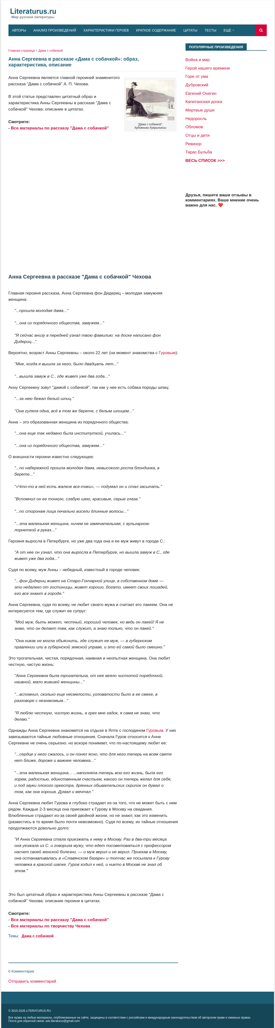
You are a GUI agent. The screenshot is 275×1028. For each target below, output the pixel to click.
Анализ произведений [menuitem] (54, 30)
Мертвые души (200, 110)
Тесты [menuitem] (210, 30)
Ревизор (193, 143)
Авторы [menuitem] (19, 30)
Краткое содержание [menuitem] (156, 30)
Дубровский (197, 84)
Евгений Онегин (201, 93)
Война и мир (198, 59)
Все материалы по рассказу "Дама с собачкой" (60, 128)
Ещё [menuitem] (227, 30)
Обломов (194, 126)
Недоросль (196, 118)
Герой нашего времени (208, 68)
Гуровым (167, 352)
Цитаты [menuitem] (190, 30)
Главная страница (21, 50)
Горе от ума (197, 76)
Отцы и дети (198, 135)
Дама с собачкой (50, 50)
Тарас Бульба (199, 152)
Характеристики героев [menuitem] (106, 30)
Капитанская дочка (204, 101)
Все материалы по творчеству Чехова (50, 926)
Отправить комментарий (32, 981)
